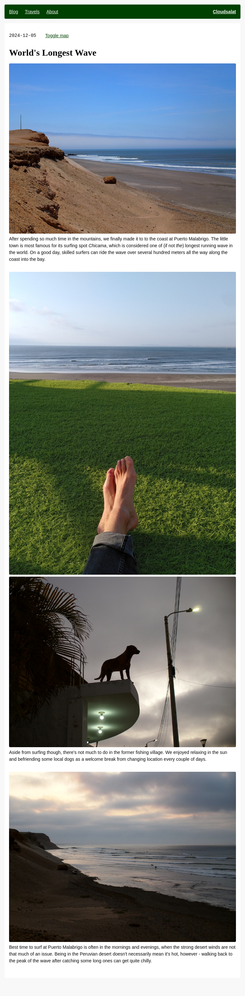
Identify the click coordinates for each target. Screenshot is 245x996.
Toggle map (57, 35)
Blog (13, 11)
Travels (32, 11)
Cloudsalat (224, 11)
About (52, 11)
